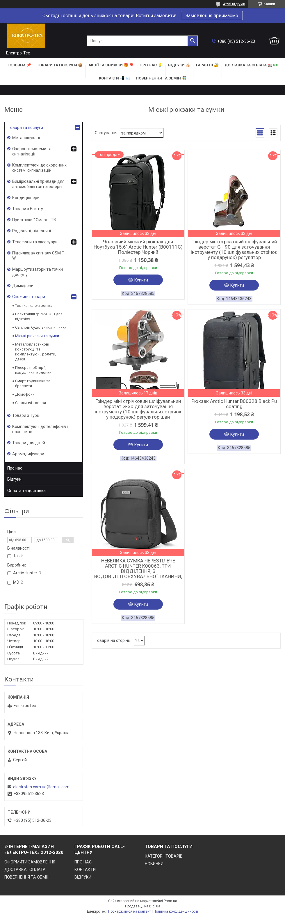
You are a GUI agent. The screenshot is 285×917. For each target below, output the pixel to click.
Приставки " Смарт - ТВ (34, 219)
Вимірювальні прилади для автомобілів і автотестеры (38, 184)
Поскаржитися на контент (129, 911)
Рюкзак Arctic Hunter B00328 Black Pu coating (234, 404)
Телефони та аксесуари (35, 242)
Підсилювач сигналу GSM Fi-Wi (39, 256)
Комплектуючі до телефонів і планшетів (40, 429)
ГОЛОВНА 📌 (19, 65)
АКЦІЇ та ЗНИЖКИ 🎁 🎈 (111, 65)
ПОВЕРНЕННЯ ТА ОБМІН (26, 877)
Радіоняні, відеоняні (31, 231)
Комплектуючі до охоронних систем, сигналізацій (39, 168)
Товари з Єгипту (27, 208)
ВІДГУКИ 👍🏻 (179, 65)
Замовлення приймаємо (212, 15)
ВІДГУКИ (82, 877)
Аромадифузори (28, 454)
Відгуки (14, 479)
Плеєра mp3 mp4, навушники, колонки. (33, 370)
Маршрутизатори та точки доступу (37, 272)
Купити (141, 280)
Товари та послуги (25, 127)
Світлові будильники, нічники (41, 327)
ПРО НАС (83, 862)
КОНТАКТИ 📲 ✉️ (114, 78)
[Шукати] (192, 41)
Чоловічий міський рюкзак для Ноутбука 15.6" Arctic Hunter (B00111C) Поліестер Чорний (138, 247)
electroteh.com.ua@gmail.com (41, 787)
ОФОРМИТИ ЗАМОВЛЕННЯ (29, 862)
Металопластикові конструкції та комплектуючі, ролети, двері (35, 351)
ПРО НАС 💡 (151, 65)
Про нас (14, 468)
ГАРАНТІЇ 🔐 (207, 65)
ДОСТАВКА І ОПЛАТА (25, 869)
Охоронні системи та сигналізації (31, 151)
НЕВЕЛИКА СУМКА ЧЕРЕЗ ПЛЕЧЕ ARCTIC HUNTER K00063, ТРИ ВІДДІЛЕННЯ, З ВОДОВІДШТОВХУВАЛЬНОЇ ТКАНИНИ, (138, 568)
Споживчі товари (28, 296)
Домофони (22, 285)
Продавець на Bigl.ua (142, 906)
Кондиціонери (26, 197)
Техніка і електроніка (33, 305)
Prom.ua (170, 901)
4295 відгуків (234, 4)
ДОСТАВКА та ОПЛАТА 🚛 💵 (251, 65)
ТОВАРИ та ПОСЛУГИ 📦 (60, 65)
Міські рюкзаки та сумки (37, 336)
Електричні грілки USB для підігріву (39, 316)
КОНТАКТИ (85, 869)
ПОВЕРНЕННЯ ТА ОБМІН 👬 (161, 78)
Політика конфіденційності (176, 911)
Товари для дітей (28, 442)
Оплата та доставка (26, 490)
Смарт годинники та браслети (32, 383)
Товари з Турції (27, 415)
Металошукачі (26, 137)
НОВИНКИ (154, 863)
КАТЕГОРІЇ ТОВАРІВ (164, 856)
